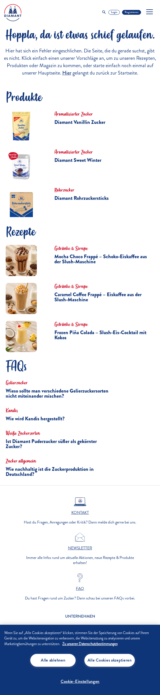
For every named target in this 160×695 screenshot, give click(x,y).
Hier (66, 73)
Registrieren (131, 12)
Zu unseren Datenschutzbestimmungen (90, 644)
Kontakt (80, 512)
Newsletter (80, 548)
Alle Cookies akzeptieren (110, 660)
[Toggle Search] (104, 12)
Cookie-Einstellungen (80, 681)
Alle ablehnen (53, 660)
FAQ (80, 588)
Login (114, 12)
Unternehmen (80, 616)
